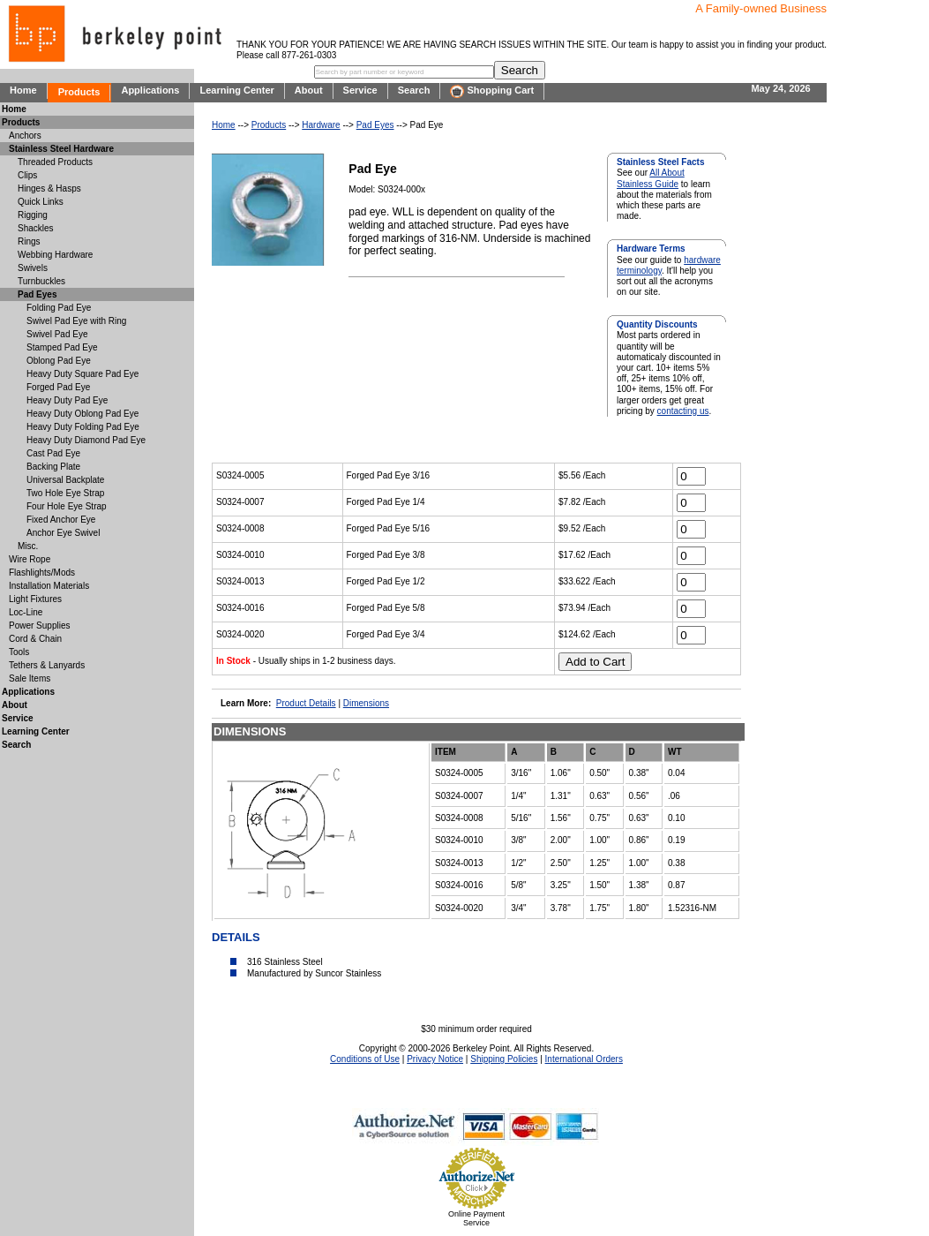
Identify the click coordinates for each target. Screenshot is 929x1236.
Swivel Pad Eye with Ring (76, 321)
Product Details (306, 703)
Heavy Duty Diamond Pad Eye (86, 440)
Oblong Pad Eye (58, 361)
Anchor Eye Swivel (63, 533)
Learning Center (236, 90)
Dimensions (366, 703)
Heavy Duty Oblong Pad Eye (82, 413)
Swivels (33, 268)
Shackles (36, 228)
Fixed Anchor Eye (60, 519)
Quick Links (41, 202)
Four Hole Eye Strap (66, 506)
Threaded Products (55, 162)
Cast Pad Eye (53, 453)
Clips (27, 175)
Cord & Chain (35, 639)
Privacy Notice (435, 1059)
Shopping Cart (492, 91)
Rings (29, 241)
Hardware (321, 125)
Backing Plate (53, 466)
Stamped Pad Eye (62, 347)
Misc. (28, 546)
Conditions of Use (365, 1059)
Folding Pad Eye (58, 308)
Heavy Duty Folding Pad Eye (82, 427)
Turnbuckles (41, 281)
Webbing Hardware (55, 255)
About (309, 90)
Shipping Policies (503, 1059)
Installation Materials (49, 586)
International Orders (584, 1059)
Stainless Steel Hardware (61, 149)
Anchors (25, 135)
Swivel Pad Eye (56, 334)
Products (79, 92)
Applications (150, 90)
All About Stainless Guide (651, 178)
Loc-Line (25, 612)
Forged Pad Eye (58, 387)
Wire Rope (29, 559)
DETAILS (236, 937)
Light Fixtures (35, 599)
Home (23, 90)
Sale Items (29, 678)
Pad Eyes (375, 125)
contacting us (683, 411)
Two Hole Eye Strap (65, 493)
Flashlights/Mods (42, 572)
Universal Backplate (65, 480)
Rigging (33, 215)
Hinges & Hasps (49, 188)
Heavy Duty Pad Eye (67, 400)
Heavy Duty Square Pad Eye (82, 374)
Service (360, 90)
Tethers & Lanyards (47, 665)
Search (414, 90)
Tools (19, 652)
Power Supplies (39, 625)
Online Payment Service (476, 1218)
